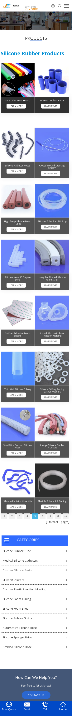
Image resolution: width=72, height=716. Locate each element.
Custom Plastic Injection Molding (24, 589)
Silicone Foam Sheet (16, 608)
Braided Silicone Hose (17, 647)
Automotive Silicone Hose (20, 628)
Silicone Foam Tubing (17, 599)
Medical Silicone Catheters (20, 560)
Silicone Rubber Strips (17, 618)
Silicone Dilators (13, 580)
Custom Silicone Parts (17, 570)
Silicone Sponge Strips (17, 637)
